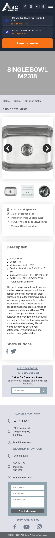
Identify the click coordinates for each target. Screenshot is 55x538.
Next (47, 148)
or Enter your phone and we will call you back (27, 382)
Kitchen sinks (33, 100)
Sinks (17, 100)
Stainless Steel (26, 213)
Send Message (27, 511)
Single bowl (29, 209)
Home (6, 100)
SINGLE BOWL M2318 (15, 109)
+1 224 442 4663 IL (27, 368)
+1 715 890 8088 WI (27, 372)
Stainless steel (28, 226)
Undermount (35, 217)
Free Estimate (27, 43)
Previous (8, 148)
